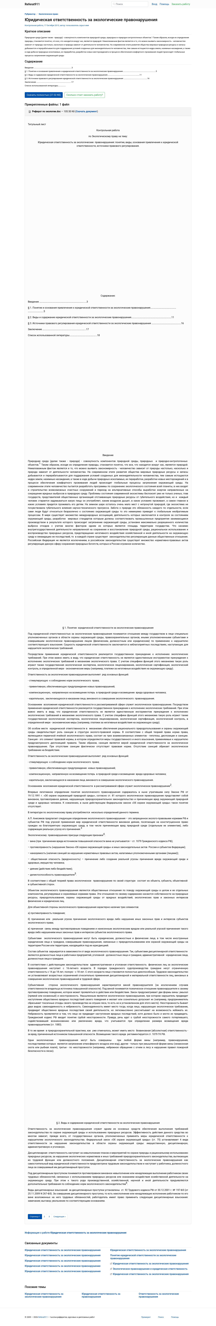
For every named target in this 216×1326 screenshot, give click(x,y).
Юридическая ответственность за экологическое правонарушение (62, 1266)
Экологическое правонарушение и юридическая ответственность (150, 1268)
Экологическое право (48, 14)
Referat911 (43, 1317)
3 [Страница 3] (49, 1216)
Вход (154, 4)
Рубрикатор (30, 14)
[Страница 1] (35, 1216)
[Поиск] (129, 4)
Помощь (164, 4)
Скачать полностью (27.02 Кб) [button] (44, 95)
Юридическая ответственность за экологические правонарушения (62, 1250)
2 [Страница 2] (44, 1216)
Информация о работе (75, 1232)
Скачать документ (86, 111)
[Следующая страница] (60, 1216)
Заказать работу (181, 4)
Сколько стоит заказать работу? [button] (84, 95)
